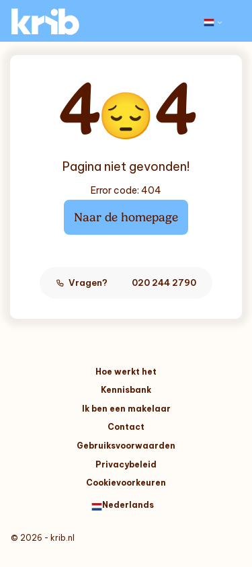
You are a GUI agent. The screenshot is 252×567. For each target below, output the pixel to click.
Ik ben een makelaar (126, 409)
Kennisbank (126, 390)
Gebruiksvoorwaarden (126, 446)
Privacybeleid (126, 464)
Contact (126, 427)
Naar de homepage (126, 217)
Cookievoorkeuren (126, 483)
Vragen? (126, 283)
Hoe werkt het (126, 372)
